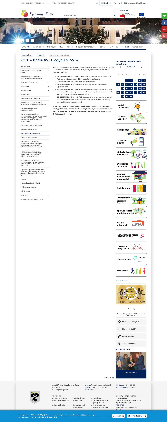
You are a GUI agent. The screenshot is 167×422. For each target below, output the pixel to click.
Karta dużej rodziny (79, 398)
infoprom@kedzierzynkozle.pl (100, 385)
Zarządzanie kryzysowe (29, 137)
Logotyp (23, 179)
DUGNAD (26, 47)
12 (144, 84)
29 (127, 96)
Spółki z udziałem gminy (29, 129)
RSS (97, 3)
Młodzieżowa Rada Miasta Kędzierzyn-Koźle (29, 109)
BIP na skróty (128, 336)
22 (127, 92)
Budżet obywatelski (60, 398)
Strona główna (26, 55)
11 (140, 84)
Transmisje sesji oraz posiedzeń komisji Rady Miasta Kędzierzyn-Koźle (33, 103)
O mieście (114, 47)
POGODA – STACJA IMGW (52, 3)
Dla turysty (51, 47)
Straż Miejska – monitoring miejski (32, 199)
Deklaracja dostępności (28, 187)
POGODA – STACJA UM (68, 3)
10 (135, 84)
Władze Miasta (26, 90)
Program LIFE (25, 94)
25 (140, 92)
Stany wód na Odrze (60, 405)
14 (123, 88)
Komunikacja (97, 398)
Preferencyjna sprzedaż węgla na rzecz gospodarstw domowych (32, 77)
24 (135, 92)
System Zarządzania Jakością (30, 183)
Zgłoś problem (78, 400)
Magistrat (125, 47)
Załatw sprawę (128, 343)
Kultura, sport (137, 47)
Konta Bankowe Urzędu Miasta (31, 133)
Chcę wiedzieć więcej (137, 416)
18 (140, 88)
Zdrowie (103, 47)
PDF (113, 377)
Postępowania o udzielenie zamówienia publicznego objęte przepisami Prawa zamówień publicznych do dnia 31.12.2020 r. (32, 144)
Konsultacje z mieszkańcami (30, 98)
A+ (115, 3)
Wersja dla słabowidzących (137, 3)
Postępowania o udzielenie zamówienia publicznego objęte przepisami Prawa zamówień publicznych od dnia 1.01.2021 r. (31, 153)
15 (127, 88)
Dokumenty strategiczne (29, 82)
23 (131, 92)
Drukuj (107, 377)
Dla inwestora (38, 47)
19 (144, 88)
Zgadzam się (118, 416)
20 (118, 92)
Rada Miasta (25, 86)
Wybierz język (106, 3)
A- (120, 3)
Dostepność (25, 195)
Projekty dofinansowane (86, 47)
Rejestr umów (25, 191)
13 (124, 315)
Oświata (69, 47)
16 (131, 88)
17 (135, 88)
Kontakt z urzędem (130, 322)
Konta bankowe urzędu (61, 400)
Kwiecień (131, 66)
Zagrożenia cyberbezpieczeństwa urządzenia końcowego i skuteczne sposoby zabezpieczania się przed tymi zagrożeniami (33, 172)
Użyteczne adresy (99, 405)
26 (144, 92)
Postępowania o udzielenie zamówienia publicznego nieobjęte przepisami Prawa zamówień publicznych (32, 162)
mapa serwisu (124, 10)
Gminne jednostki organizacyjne (31, 125)
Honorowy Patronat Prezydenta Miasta (31, 71)
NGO (61, 47)
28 (123, 96)
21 (123, 92)
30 (131, 96)
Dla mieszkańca (26, 66)
